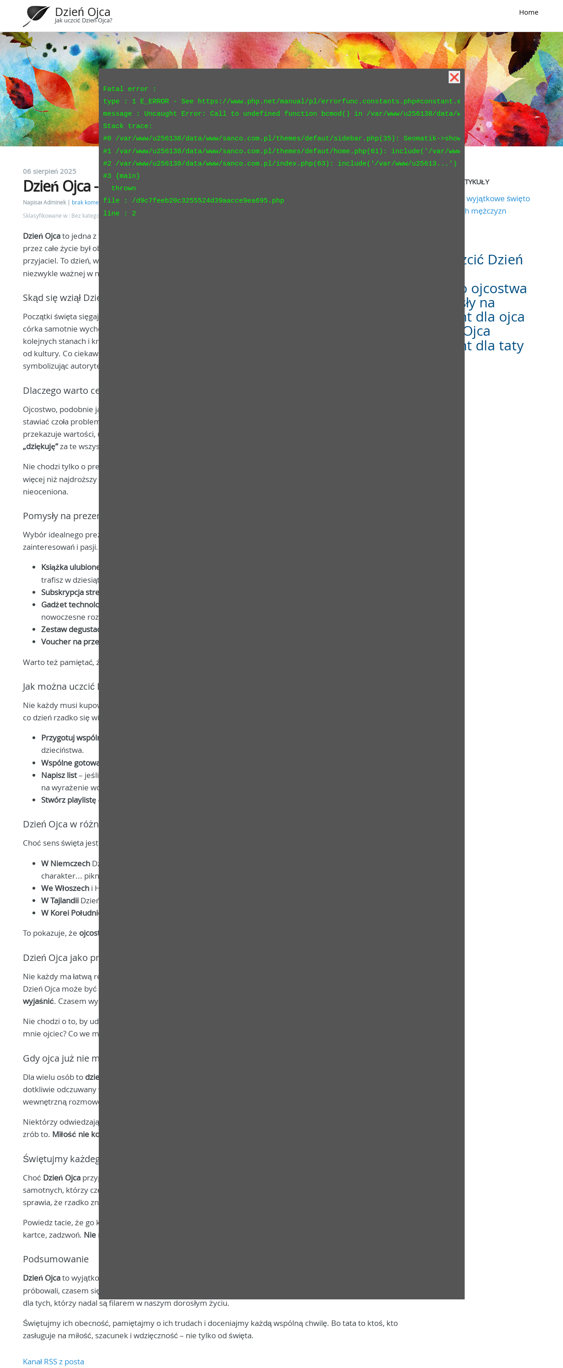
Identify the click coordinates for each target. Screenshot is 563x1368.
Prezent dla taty (474, 345)
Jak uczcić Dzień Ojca (473, 266)
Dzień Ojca (83, 11)
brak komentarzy (93, 202)
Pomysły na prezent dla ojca (474, 309)
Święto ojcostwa (476, 288)
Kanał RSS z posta (53, 1361)
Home (528, 11)
